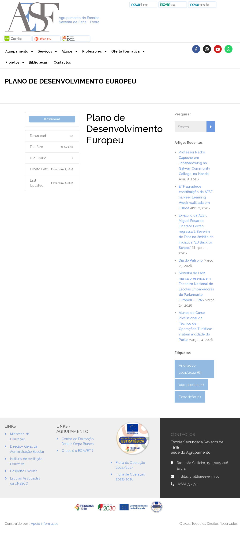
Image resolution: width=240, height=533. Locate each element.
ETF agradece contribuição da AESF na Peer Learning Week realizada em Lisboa (196, 197)
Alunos (67, 51)
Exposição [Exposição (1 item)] (190, 397)
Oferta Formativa (125, 51)
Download (52, 119)
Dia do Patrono (191, 260)
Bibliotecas (38, 62)
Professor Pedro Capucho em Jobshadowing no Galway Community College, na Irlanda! (194, 163)
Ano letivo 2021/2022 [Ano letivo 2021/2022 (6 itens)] (190, 369)
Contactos (62, 62)
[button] (143, 5)
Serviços (45, 51)
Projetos (12, 62)
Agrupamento (16, 51)
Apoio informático (45, 523)
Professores (92, 51)
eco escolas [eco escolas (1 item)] (191, 385)
